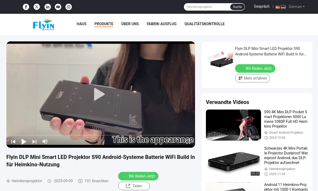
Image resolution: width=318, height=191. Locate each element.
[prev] (13, 141)
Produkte (103, 24)
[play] (100, 94)
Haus (81, 24)
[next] (34, 141)
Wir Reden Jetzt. (139, 176)
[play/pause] (24, 141)
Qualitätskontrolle (204, 24)
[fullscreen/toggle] (188, 141)
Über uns (130, 24)
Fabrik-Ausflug (161, 24)
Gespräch (262, 6)
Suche (237, 7)
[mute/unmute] (45, 141)
